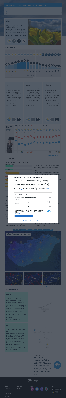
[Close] (55, 177)
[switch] (49, 197)
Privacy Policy (40, 220)
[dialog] (33, 199)
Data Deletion (25, 220)
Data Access (32, 220)
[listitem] (33, 194)
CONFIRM (23, 216)
